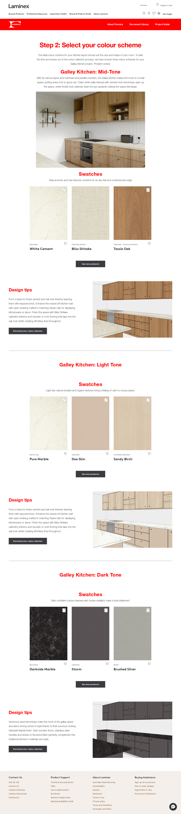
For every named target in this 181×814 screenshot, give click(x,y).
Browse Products (16, 14)
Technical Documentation (62, 782)
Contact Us (14, 786)
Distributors (14, 798)
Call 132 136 (14, 782)
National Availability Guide (62, 801)
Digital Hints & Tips (143, 790)
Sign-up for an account (145, 782)
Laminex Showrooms (18, 794)
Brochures (55, 794)
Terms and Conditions (102, 805)
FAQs (53, 786)
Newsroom (97, 794)
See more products (90, 264)
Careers (143, 5)
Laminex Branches (17, 790)
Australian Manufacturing (104, 782)
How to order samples (144, 786)
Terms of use (98, 798)
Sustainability (99, 786)
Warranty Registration (60, 798)
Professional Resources (37, 14)
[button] (173, 807)
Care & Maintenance (60, 790)
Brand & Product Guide (80, 14)
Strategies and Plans (102, 809)
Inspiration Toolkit (58, 14)
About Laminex (101, 14)
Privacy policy (99, 801)
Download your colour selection (27, 331)
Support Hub (164, 5)
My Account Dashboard (145, 794)
